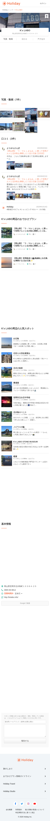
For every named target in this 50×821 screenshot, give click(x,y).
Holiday (11, 3)
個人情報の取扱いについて (34, 810)
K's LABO (25, 30)
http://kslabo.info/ (11, 597)
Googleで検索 (25, 603)
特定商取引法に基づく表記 (25, 812)
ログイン (43, 3)
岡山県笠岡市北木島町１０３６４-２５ (20, 586)
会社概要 (9, 810)
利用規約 (18, 810)
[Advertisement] (25, 70)
